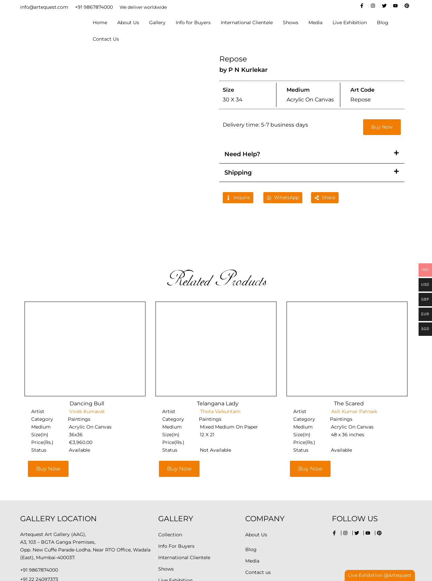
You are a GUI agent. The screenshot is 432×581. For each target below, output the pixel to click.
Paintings (79, 376)
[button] (311, 154)
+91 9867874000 (94, 7)
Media (315, 22)
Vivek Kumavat (86, 368)
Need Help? (242, 154)
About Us (128, 22)
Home (100, 22)
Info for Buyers (193, 22)
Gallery (157, 22)
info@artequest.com (44, 7)
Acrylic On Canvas (90, 384)
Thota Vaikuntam (220, 368)
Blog (382, 22)
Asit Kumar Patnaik (353, 368)
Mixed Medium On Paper (229, 384)
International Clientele (247, 22)
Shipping (238, 172)
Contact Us (106, 39)
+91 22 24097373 (39, 536)
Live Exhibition (350, 22)
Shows (290, 22)
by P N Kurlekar (243, 70)
